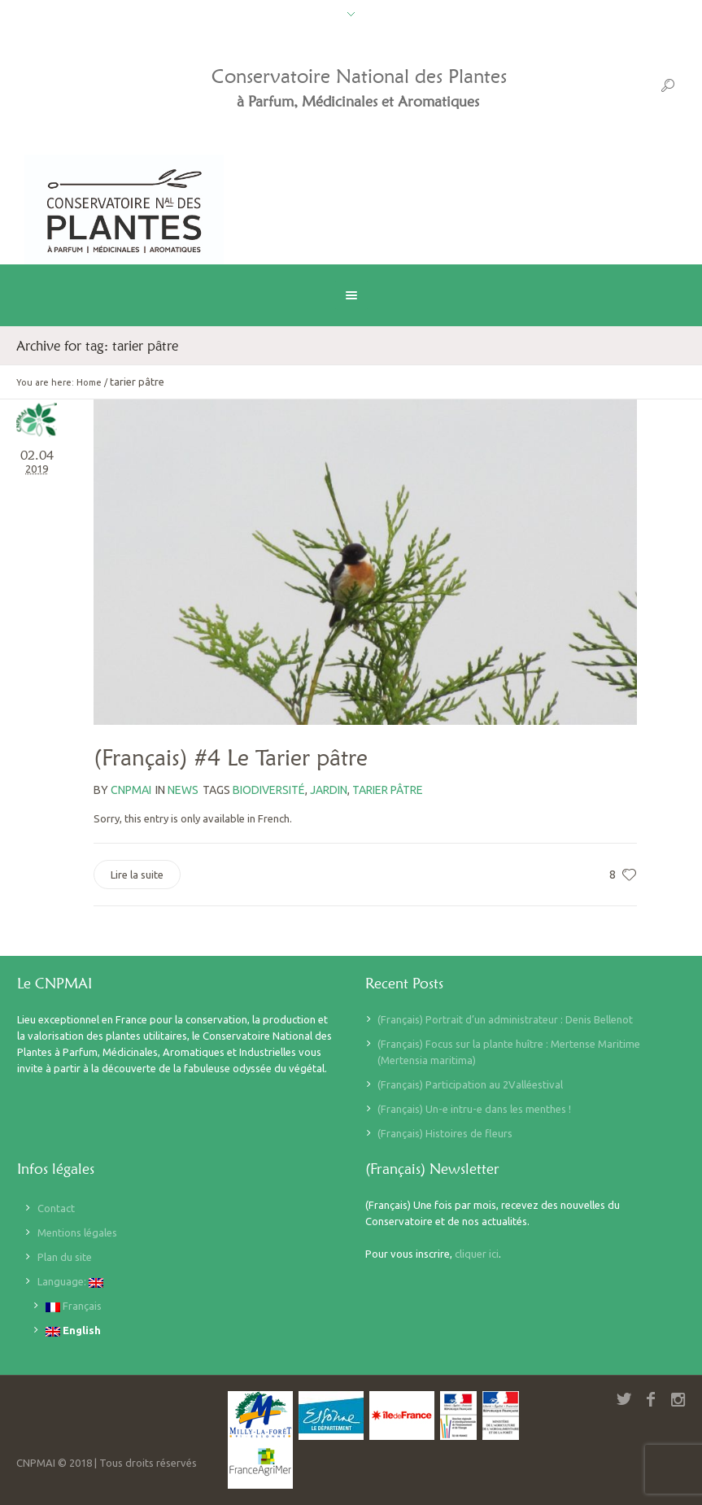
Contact (56, 1208)
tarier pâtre (387, 789)
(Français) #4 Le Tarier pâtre (231, 757)
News (183, 789)
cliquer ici (477, 1253)
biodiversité (269, 789)
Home (89, 382)
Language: (70, 1282)
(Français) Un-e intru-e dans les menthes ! (474, 1109)
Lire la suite (137, 874)
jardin (328, 789)
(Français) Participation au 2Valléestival (470, 1084)
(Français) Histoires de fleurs (444, 1133)
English (73, 1330)
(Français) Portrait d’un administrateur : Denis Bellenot (505, 1019)
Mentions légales (77, 1232)
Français (74, 1306)
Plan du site (64, 1257)
